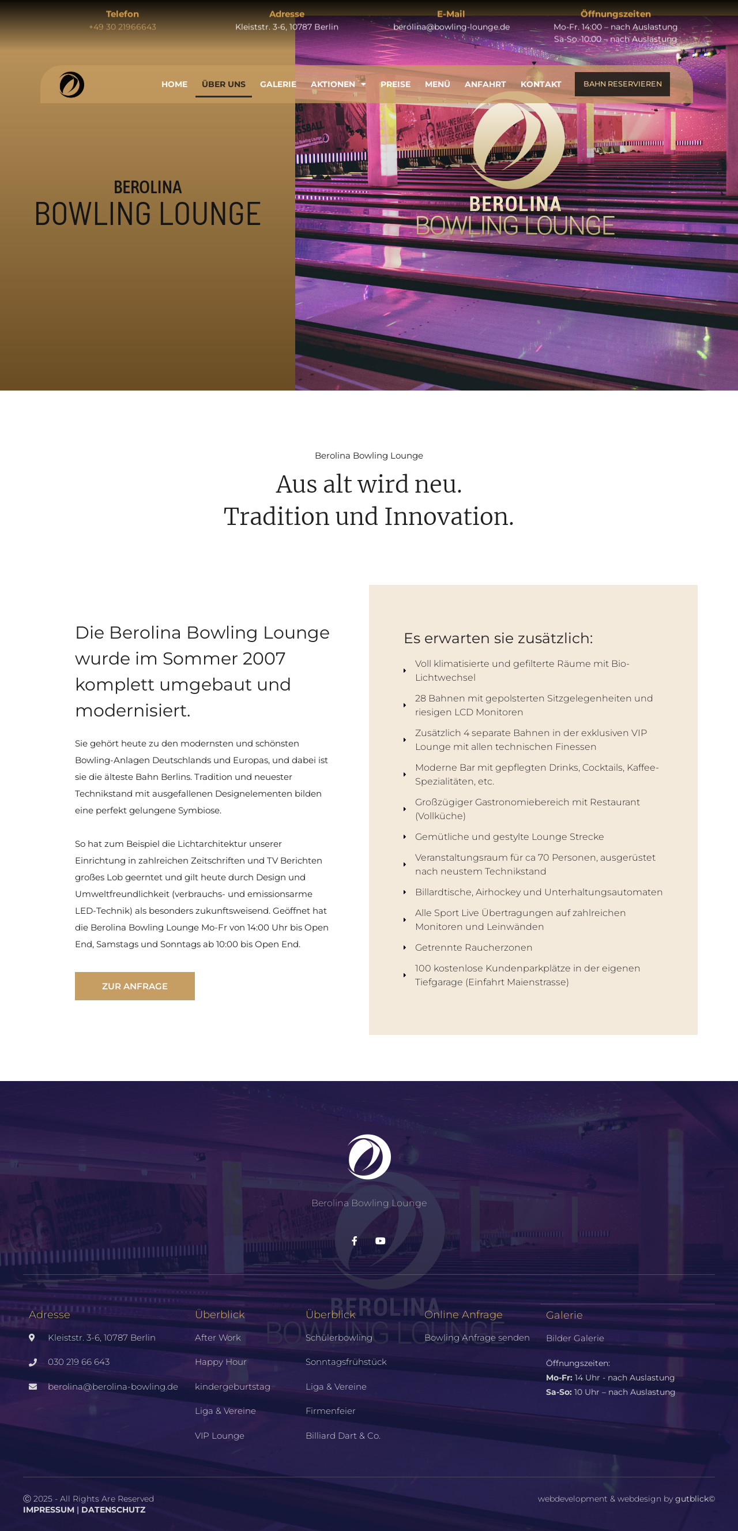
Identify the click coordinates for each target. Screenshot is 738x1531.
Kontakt (541, 78)
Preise (396, 78)
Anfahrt (485, 78)
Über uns (224, 78)
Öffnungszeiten (616, 7)
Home (174, 78)
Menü (437, 78)
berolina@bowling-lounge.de (451, 21)
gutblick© (695, 1499)
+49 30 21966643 (122, 21)
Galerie (278, 78)
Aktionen (338, 78)
